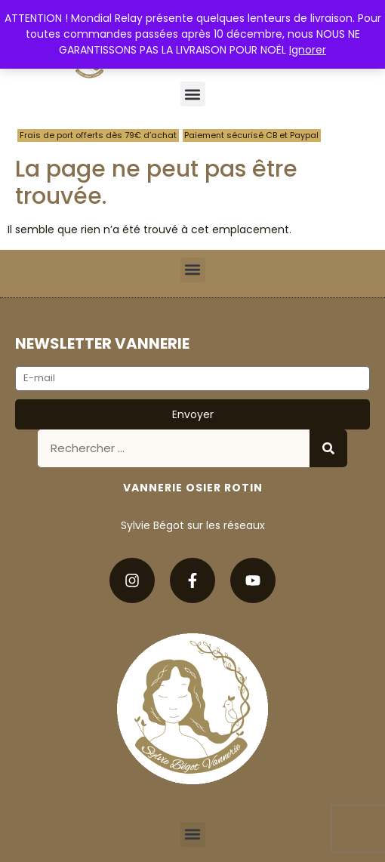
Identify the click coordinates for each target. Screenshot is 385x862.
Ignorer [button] (307, 49)
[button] (192, 94)
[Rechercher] (328, 448)
